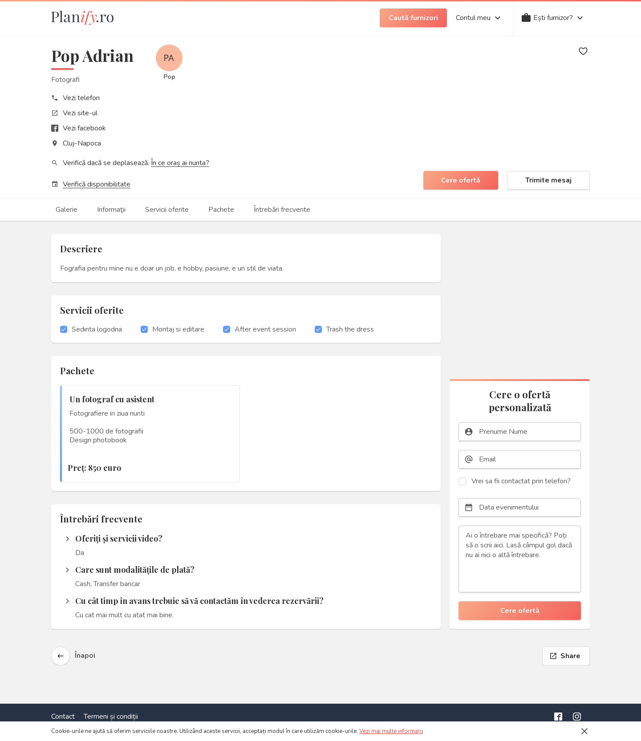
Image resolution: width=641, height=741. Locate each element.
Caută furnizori (413, 18)
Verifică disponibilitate (96, 184)
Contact (63, 717)
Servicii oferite (167, 210)
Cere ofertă (460, 180)
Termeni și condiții (111, 717)
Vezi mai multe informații (391, 731)
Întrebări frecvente (282, 210)
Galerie (66, 210)
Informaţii (111, 210)
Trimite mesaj (548, 180)
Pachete (221, 210)
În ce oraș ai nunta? (180, 162)
